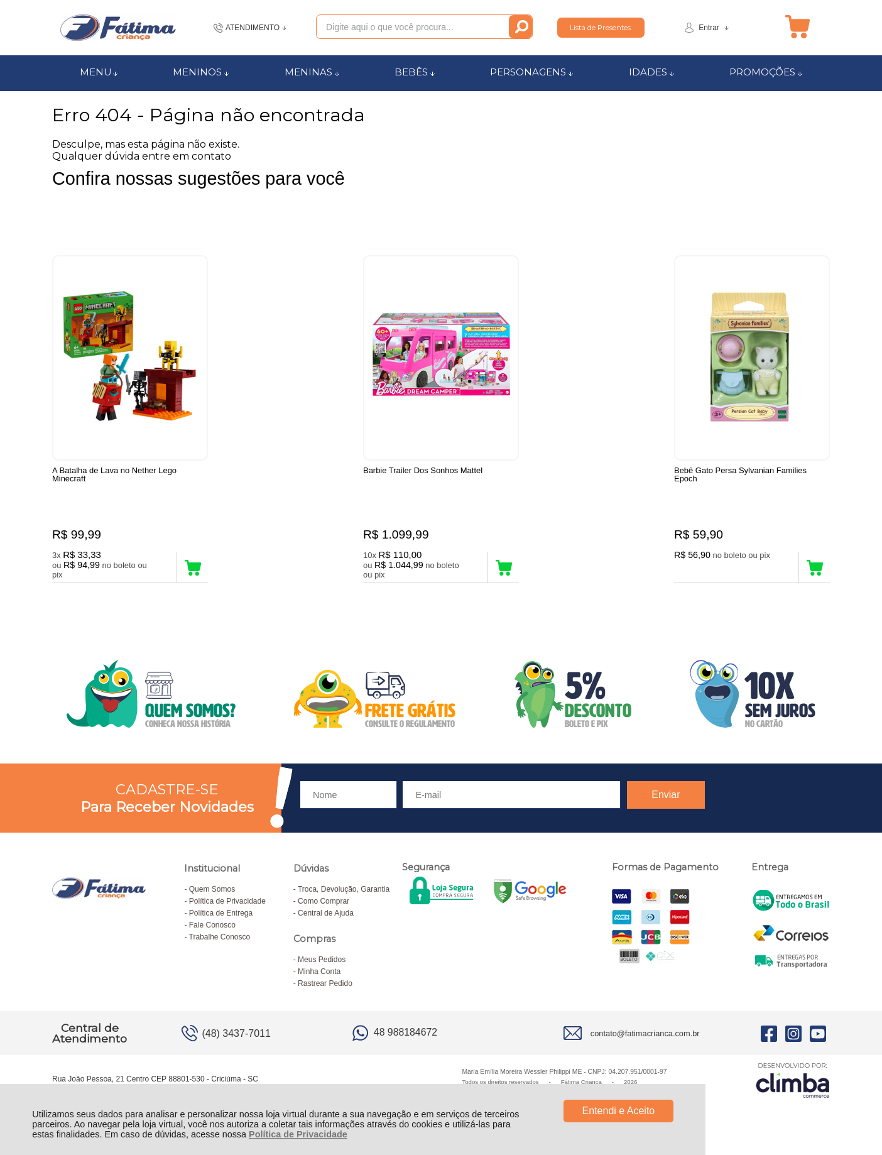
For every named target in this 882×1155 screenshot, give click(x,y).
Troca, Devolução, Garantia (343, 889)
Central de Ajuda (326, 913)
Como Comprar (323, 901)
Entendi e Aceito (618, 1110)
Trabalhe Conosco (220, 937)
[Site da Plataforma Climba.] (793, 1079)
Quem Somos (212, 889)
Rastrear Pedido (325, 983)
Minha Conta (319, 971)
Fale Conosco (212, 925)
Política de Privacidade (298, 1134)
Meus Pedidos (322, 959)
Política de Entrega (221, 913)
